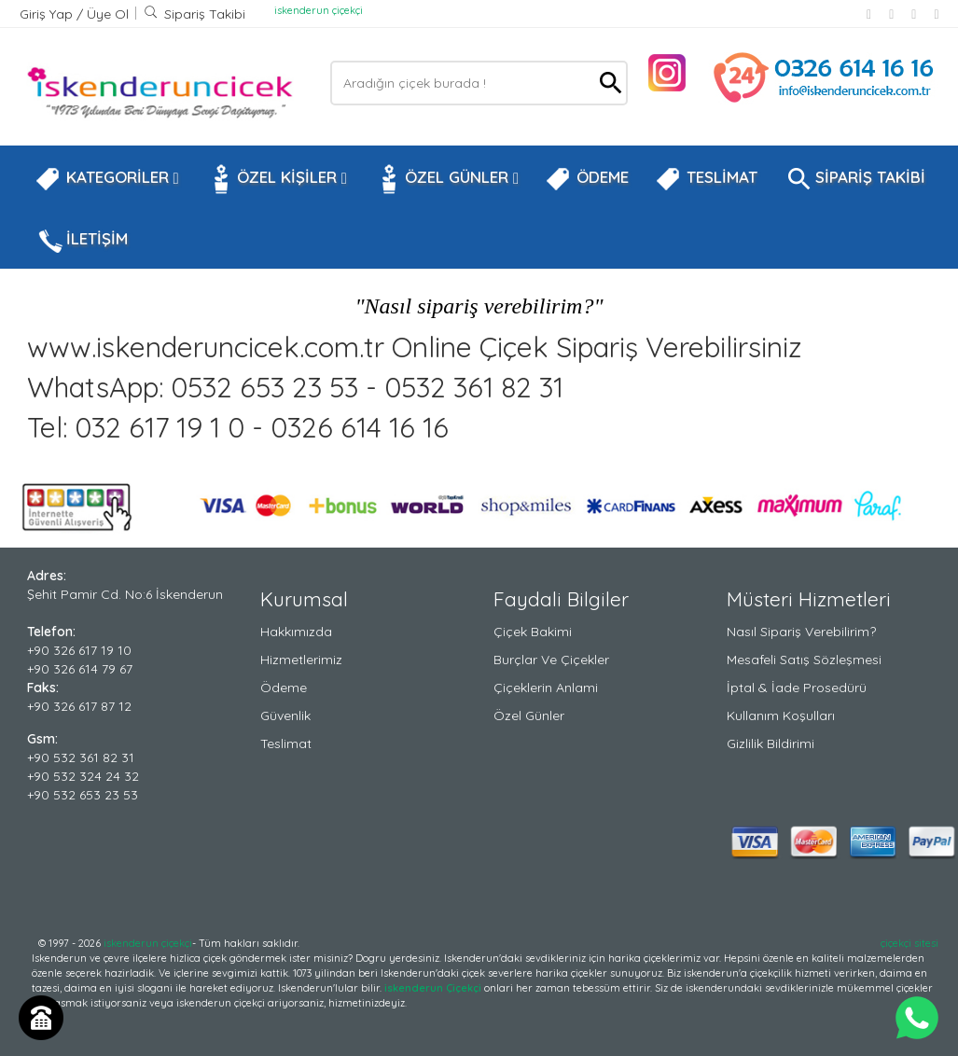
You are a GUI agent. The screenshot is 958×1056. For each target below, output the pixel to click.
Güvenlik (285, 715)
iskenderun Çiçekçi (432, 987)
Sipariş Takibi (194, 14)
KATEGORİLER (107, 179)
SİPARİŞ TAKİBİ (854, 179)
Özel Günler (528, 715)
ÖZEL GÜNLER (446, 179)
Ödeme (283, 687)
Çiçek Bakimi (532, 631)
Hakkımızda (296, 631)
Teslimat (286, 743)
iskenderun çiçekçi (318, 10)
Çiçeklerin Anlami (545, 687)
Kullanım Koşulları (781, 715)
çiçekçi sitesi (909, 943)
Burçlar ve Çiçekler (551, 659)
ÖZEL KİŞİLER (276, 179)
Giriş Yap (48, 14)
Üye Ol (108, 14)
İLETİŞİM (81, 240)
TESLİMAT (706, 179)
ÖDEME (587, 179)
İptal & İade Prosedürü (797, 687)
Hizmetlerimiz (301, 659)
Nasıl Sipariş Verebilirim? (801, 631)
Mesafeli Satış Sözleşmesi (804, 659)
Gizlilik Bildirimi (770, 743)
